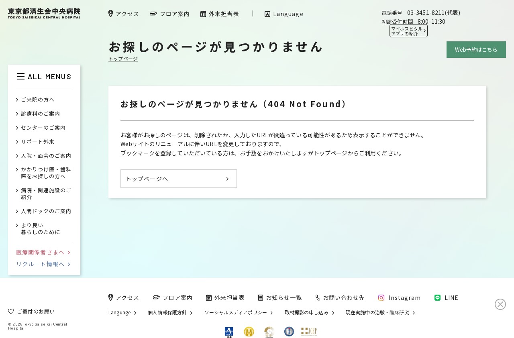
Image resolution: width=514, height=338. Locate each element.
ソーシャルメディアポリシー (235, 312)
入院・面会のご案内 (46, 156)
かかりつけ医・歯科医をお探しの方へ (46, 173)
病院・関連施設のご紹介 (46, 194)
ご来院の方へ (38, 99)
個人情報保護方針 (167, 312)
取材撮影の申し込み (306, 312)
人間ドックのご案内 (46, 211)
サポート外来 (38, 141)
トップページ (123, 58)
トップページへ (147, 179)
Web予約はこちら (476, 49)
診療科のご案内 (40, 113)
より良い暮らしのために (40, 229)
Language (119, 312)
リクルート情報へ (43, 264)
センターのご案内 (43, 127)
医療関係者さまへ (43, 252)
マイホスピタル (406, 31)
